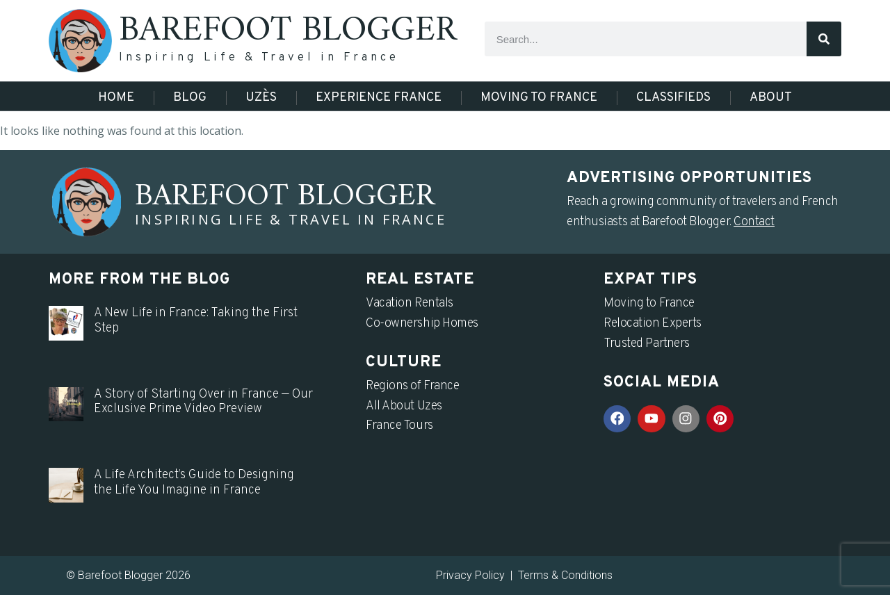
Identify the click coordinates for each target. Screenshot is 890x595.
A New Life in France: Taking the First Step (196, 320)
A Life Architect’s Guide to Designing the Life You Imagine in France (194, 482)
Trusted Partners (647, 344)
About (771, 98)
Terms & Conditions (565, 575)
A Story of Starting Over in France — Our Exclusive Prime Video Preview (203, 402)
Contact (754, 222)
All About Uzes (404, 406)
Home (116, 98)
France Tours (399, 426)
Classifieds (673, 98)
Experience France (379, 98)
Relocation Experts (653, 324)
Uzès (261, 98)
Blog (190, 98)
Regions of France (412, 386)
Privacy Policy (470, 575)
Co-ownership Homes (422, 324)
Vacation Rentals (409, 303)
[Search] (824, 39)
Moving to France (538, 98)
